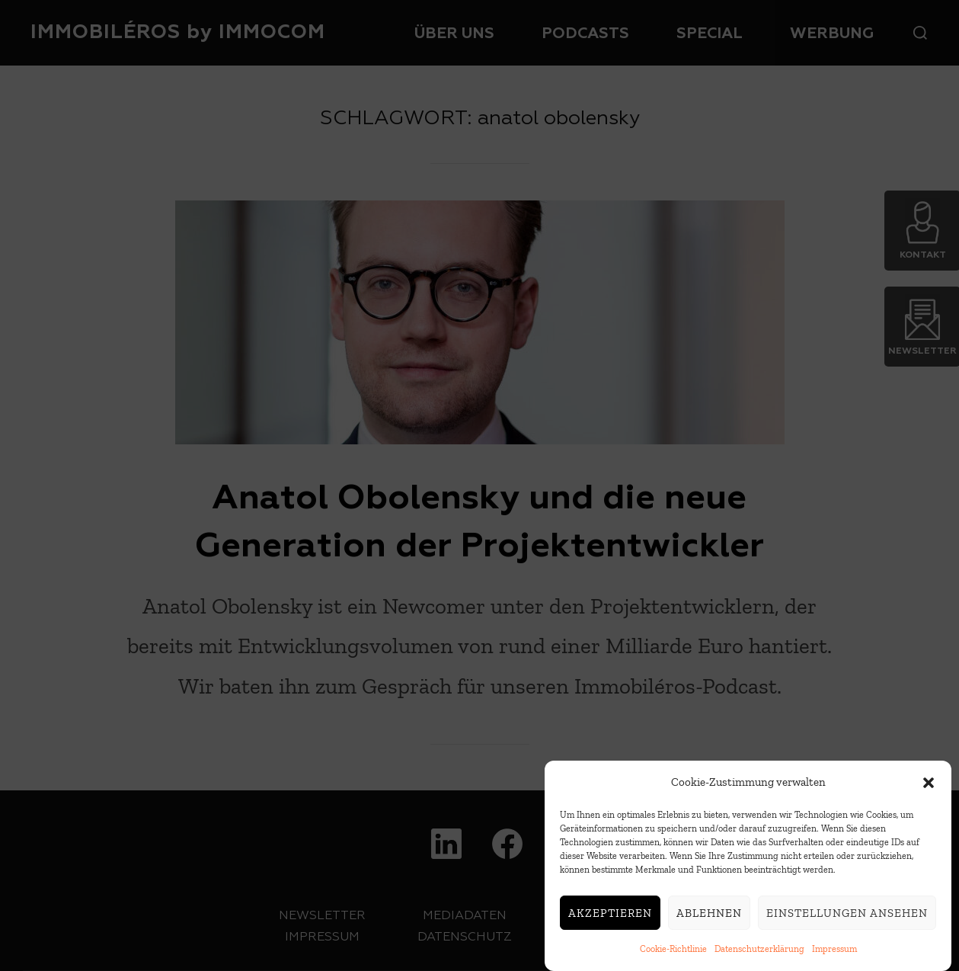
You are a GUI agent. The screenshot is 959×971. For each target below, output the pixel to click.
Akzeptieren (610, 917)
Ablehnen (709, 917)
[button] (928, 786)
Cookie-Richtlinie (673, 952)
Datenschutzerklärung (759, 952)
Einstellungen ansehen (847, 917)
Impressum (834, 952)
